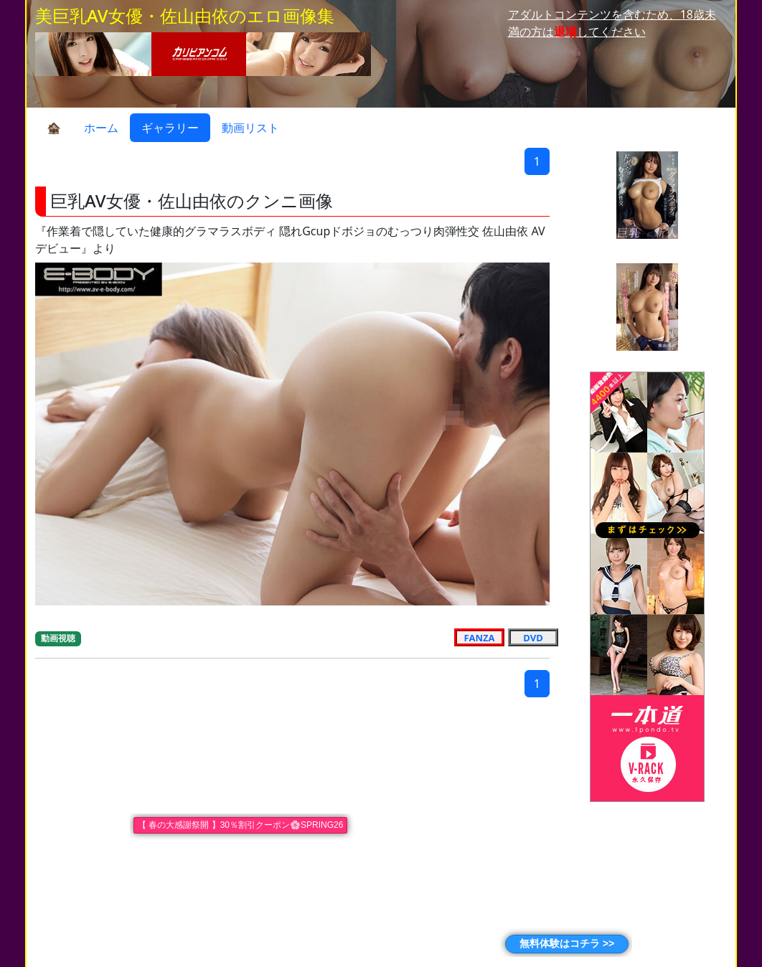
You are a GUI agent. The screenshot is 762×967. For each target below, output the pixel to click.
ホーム (101, 128)
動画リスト (250, 128)
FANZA (479, 637)
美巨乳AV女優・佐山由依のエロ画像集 (184, 15)
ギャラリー (170, 128)
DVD (532, 637)
